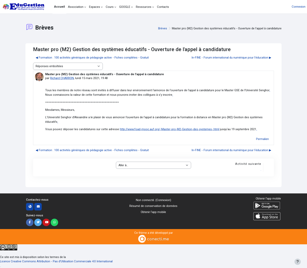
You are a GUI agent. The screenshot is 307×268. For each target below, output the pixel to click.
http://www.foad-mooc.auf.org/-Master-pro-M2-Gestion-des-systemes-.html (169, 129)
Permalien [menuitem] (262, 139)
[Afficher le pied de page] (297, 262)
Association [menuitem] (75, 7)
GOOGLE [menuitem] (124, 7)
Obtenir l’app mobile (153, 212)
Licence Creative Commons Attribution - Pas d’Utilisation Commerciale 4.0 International (56, 261)
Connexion (298, 6)
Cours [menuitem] (110, 7)
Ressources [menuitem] (143, 7)
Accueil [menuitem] (59, 6)
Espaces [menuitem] (94, 7)
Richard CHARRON (62, 78)
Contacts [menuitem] (163, 7)
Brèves (162, 28)
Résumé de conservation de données (153, 206)
